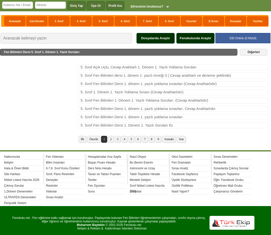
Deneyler (52, 180)
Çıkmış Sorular (14, 185)
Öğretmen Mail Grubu (228, 185)
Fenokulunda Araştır (195, 38)
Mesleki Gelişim (140, 180)
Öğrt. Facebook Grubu (228, 180)
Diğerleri (254, 52)
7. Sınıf (147, 21)
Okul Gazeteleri (182, 157)
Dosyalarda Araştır (155, 38)
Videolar (51, 191)
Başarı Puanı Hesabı (102, 162)
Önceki (93, 139)
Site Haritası (12, 174)
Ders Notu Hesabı (100, 168)
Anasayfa (15, 21)
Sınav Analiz (180, 168)
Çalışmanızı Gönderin (228, 191)
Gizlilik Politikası (182, 185)
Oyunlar (191, 21)
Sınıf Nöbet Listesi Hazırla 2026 (147, 186)
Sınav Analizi (54, 197)
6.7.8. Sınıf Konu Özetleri (63, 168)
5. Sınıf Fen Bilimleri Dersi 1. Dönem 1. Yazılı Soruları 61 (127, 125)
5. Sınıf (103, 21)
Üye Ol (96, 6)
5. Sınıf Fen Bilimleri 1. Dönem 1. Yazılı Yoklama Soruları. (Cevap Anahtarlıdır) (144, 100)
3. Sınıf (59, 21)
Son (181, 139)
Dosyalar (235, 21)
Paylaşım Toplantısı (227, 174)
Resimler (52, 185)
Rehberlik (220, 162)
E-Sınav (213, 21)
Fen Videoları (55, 157)
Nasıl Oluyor (138, 157)
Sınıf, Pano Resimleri (60, 174)
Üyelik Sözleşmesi (184, 180)
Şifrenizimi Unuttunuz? (146, 6)
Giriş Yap (76, 6)
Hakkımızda (12, 157)
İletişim (8, 162)
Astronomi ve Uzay (142, 168)
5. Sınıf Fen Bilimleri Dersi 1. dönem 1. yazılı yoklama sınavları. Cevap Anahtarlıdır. (148, 109)
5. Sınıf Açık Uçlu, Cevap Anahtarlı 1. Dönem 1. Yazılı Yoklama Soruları (138, 67)
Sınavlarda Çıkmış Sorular (231, 168)
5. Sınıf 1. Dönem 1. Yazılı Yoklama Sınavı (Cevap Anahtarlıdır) (132, 92)
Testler (92, 180)
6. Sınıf (125, 21)
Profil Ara (115, 6)
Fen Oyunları (96, 185)
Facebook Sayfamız (185, 174)
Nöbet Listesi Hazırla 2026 (21, 180)
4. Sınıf (81, 21)
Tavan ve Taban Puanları (104, 174)
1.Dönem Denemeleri (18, 191)
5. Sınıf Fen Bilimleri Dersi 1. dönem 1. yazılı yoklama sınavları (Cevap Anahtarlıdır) (149, 84)
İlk (82, 139)
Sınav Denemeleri (225, 157)
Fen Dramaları (181, 162)
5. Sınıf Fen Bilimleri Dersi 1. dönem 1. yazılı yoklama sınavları (132, 117)
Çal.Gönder (37, 21)
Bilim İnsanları (55, 162)
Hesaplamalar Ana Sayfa (104, 157)
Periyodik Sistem (15, 203)
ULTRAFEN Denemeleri (20, 197)
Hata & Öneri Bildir (16, 168)
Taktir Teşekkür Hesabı (145, 174)
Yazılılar (258, 21)
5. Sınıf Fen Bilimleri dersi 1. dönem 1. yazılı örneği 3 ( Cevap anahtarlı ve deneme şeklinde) (156, 75)
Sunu (91, 191)
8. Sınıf (169, 21)
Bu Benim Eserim (141, 162)
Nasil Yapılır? (180, 191)
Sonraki (169, 139)
